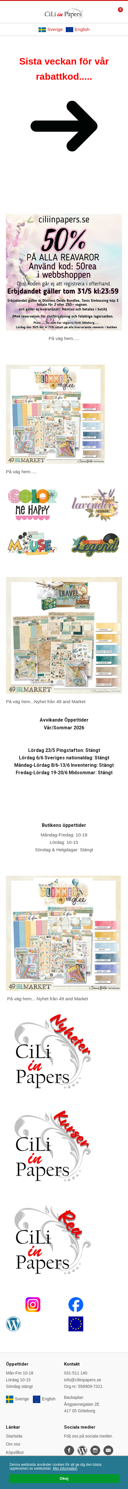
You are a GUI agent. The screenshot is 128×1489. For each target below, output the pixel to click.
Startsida (14, 1436)
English (77, 29)
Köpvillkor (15, 1452)
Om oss (13, 1444)
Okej (64, 1478)
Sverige (51, 29)
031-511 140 (75, 1373)
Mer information (65, 1468)
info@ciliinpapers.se (82, 1379)
